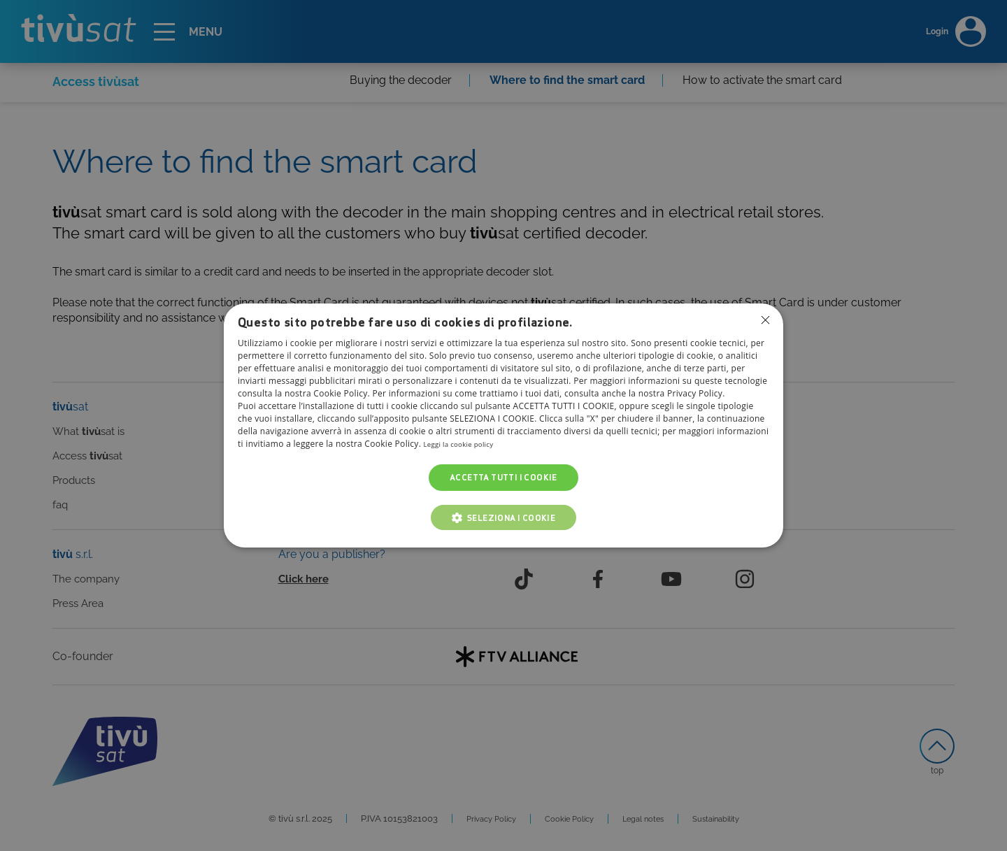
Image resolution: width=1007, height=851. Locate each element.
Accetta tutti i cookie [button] (503, 477)
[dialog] (503, 425)
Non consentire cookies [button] (764, 321)
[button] (504, 517)
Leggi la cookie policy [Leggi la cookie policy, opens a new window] (467, 444)
